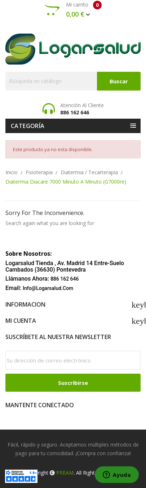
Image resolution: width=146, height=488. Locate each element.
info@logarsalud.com (48, 288)
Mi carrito (73, 10)
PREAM (65, 472)
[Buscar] (73, 81)
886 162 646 (64, 279)
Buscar (119, 81)
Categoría (28, 126)
